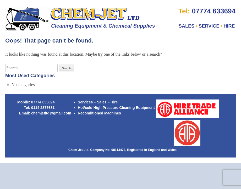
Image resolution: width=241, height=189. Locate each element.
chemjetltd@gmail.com (51, 113)
